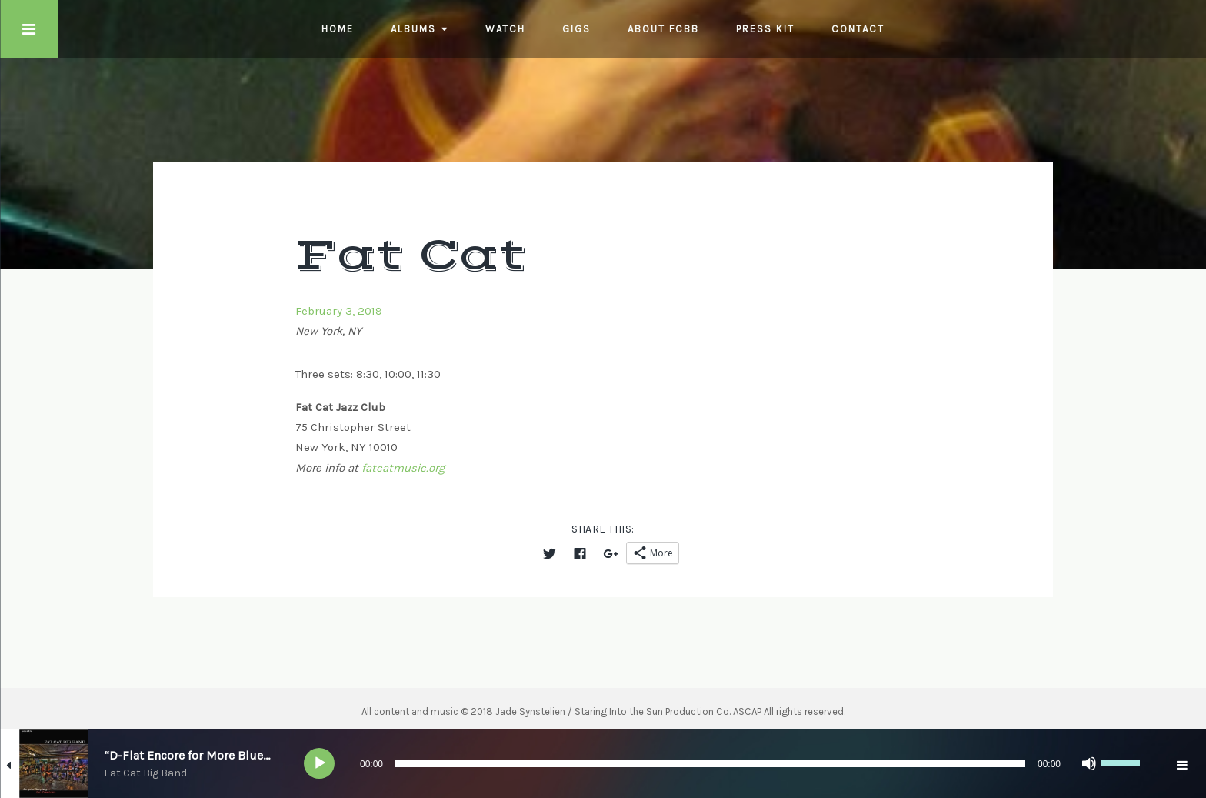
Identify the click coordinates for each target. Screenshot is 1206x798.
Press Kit (765, 29)
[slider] (710, 763)
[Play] (320, 763)
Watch (505, 29)
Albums (413, 29)
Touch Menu (29, 29)
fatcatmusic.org (403, 468)
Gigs (576, 29)
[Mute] (1089, 763)
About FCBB (663, 29)
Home (337, 29)
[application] (726, 763)
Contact (858, 29)
